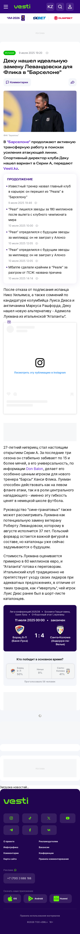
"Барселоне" (18, 142)
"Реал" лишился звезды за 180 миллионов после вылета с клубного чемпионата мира (40, 214)
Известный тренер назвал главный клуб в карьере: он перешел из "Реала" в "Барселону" (39, 191)
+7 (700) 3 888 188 (19, 878)
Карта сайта (10, 859)
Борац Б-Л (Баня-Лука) (20, 633)
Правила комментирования (54, 859)
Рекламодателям (48, 841)
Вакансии (44, 847)
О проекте (8, 841)
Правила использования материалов (40, 915)
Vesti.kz (10, 168)
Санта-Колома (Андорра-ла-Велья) (60, 635)
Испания (9, 52)
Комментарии (19, 82)
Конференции (46, 853)
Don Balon (34, 469)
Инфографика (10, 847)
